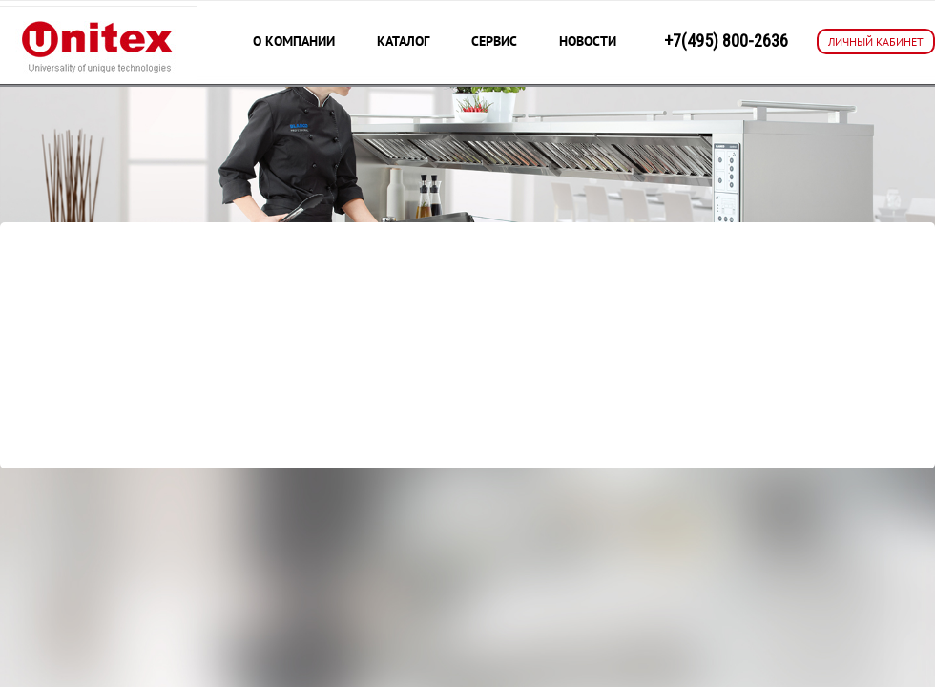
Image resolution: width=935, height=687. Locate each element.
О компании (294, 41)
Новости (587, 41)
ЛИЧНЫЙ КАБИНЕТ (876, 41)
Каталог (403, 41)
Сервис (494, 41)
